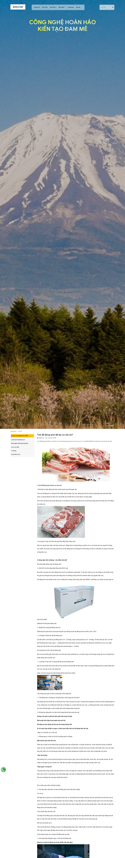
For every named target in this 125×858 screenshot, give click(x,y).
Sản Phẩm (53, 7)
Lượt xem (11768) (50, 438)
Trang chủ (13, 431)
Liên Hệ (78, 7)
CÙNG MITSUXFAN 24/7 (18, 440)
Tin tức (20, 431)
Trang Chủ (37, 7)
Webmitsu (40, 438)
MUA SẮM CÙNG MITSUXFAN (19, 443)
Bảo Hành (61, 7)
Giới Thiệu (45, 7)
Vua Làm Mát (15, 447)
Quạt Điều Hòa (15, 454)
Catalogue (71, 7)
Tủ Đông (13, 450)
